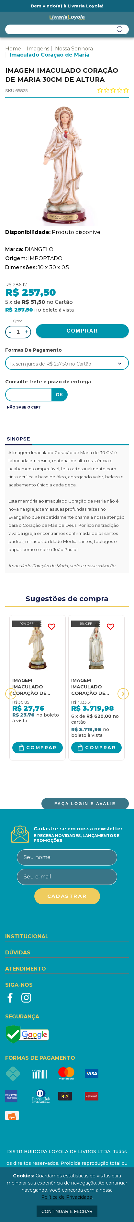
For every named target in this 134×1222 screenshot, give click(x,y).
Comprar (41, 747)
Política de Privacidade (66, 1197)
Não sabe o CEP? (23, 407)
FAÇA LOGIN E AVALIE (85, 803)
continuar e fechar (67, 1211)
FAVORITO (51, 627)
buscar (120, 29)
